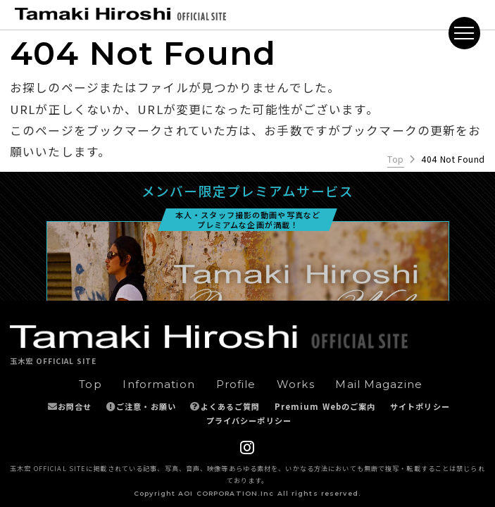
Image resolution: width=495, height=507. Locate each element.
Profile (236, 384)
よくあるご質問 (231, 406)
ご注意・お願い (146, 406)
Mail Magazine (378, 384)
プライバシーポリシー (249, 420)
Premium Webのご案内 (325, 406)
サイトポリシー (420, 406)
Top (395, 159)
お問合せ (75, 406)
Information (158, 384)
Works (296, 384)
